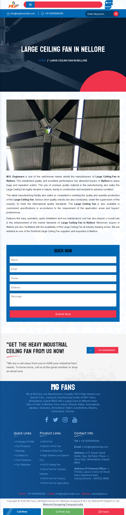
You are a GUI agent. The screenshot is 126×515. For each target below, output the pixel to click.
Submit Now (63, 314)
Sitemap (20, 450)
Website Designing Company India (63, 504)
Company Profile (24, 441)
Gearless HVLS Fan (52, 450)
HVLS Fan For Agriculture (55, 483)
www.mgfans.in (99, 493)
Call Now (22, 511)
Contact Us (21, 455)
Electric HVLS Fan (51, 446)
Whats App (63, 511)
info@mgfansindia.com (20, 13)
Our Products (22, 446)
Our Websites (23, 464)
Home (42, 60)
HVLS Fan (46, 441)
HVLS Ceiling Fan (51, 464)
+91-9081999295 (52, 13)
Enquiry (104, 511)
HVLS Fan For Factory (53, 478)
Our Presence (23, 460)
